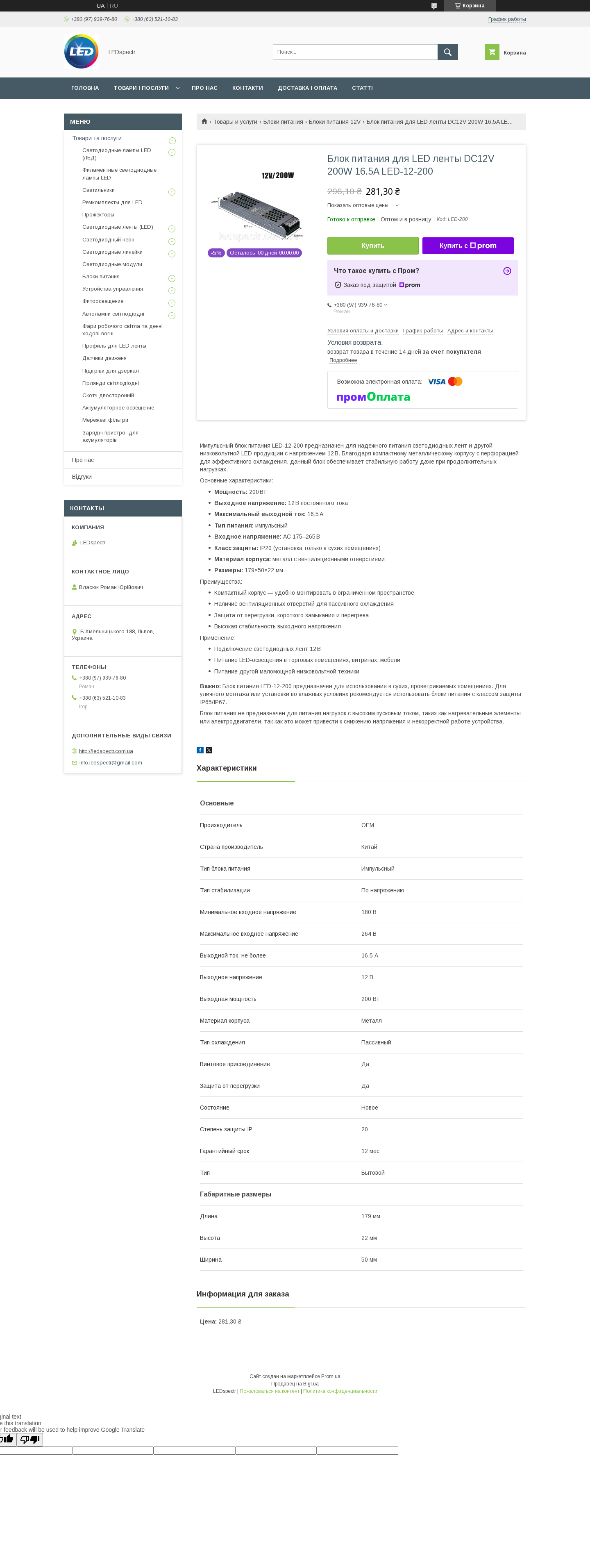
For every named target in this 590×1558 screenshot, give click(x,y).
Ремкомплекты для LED (112, 202)
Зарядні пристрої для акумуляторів (110, 436)
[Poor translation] (30, 1440)
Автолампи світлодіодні (113, 314)
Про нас (205, 88)
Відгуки (82, 476)
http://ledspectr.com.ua (106, 751)
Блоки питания (283, 121)
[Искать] (448, 52)
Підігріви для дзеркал (110, 371)
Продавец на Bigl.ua (295, 1384)
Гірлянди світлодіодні (110, 383)
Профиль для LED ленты (114, 346)
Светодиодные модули (112, 264)
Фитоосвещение (102, 301)
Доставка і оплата (307, 88)
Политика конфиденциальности (340, 1391)
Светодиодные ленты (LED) (117, 227)
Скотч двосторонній (108, 395)
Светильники (98, 190)
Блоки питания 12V (335, 121)
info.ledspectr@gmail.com (110, 763)
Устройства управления (112, 289)
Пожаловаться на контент (270, 1391)
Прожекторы (98, 215)
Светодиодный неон (108, 240)
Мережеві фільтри (105, 420)
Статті (362, 88)
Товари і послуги (141, 88)
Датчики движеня (104, 358)
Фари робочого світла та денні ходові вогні (122, 330)
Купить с (468, 246)
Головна (85, 88)
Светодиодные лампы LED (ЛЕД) (116, 154)
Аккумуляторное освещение (118, 408)
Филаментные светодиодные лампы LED (119, 173)
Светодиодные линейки (112, 252)
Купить (373, 245)
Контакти (247, 88)
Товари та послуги (97, 138)
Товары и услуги (235, 121)
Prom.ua (330, 1376)
